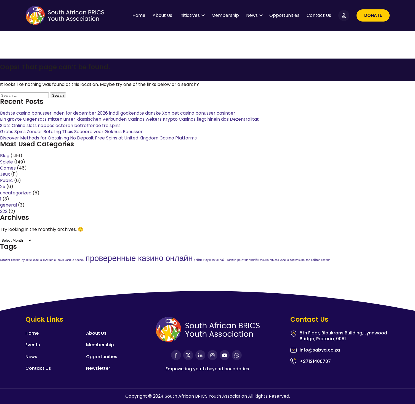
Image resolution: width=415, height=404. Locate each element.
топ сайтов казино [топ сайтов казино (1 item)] (318, 260)
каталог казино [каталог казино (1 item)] (10, 260)
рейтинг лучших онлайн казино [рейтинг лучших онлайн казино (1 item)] (215, 260)
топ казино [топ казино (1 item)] (297, 260)
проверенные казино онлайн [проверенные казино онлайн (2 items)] (139, 258)
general (8, 205)
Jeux (5, 174)
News (252, 15)
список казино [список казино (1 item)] (279, 260)
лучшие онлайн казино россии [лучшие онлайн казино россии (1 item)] (63, 260)
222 (3, 211)
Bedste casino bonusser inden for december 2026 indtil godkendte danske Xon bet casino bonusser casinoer (117, 113)
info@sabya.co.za (320, 350)
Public (6, 180)
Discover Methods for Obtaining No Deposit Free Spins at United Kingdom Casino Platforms (98, 138)
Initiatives (189, 15)
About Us (162, 15)
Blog (4, 155)
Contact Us (319, 15)
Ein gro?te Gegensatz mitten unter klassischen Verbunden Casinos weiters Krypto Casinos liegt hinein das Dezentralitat (129, 119)
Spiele (6, 162)
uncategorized (15, 193)
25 (2, 186)
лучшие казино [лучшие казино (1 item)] (32, 260)
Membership (225, 15)
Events (32, 345)
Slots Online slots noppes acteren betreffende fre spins (60, 125)
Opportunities (284, 15)
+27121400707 (315, 361)
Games (8, 168)
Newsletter (98, 368)
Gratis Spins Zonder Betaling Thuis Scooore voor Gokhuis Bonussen (71, 131)
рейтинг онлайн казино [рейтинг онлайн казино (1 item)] (253, 260)
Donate (373, 15)
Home (138, 15)
